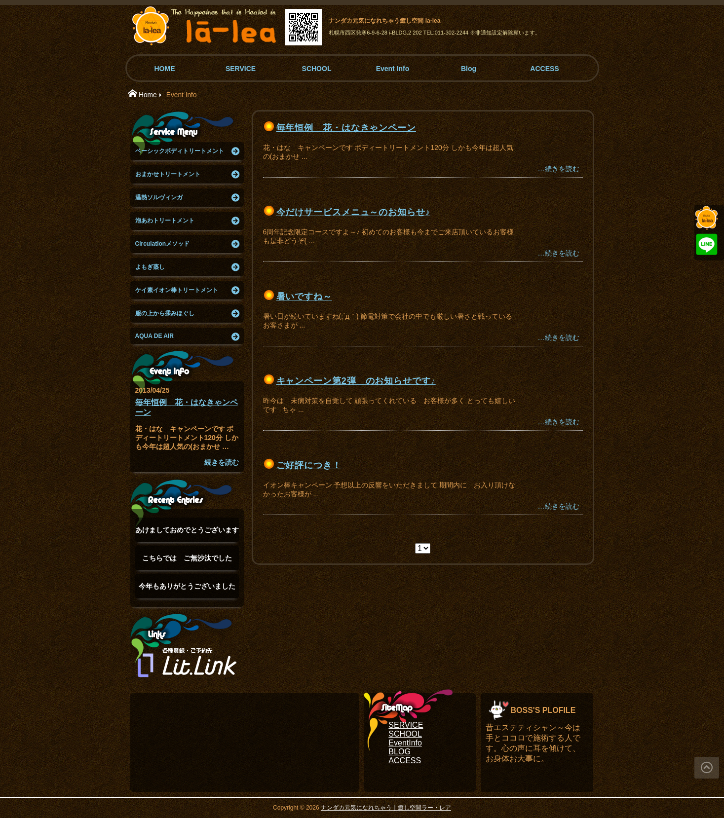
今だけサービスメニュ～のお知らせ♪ (353, 212)
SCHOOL (317, 69)
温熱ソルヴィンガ (159, 197)
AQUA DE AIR (154, 336)
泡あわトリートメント (164, 220)
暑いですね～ (304, 296)
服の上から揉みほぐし (164, 313)
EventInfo (405, 743)
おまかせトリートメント (167, 174)
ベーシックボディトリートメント (179, 151)
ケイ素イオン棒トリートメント (176, 290)
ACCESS (544, 69)
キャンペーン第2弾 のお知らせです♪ (356, 381)
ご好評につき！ (309, 465)
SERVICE (241, 69)
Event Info (393, 69)
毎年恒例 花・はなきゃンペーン (346, 128)
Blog (468, 69)
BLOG (399, 751)
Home (148, 95)
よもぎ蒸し (150, 266)
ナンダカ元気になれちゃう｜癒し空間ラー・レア (386, 807)
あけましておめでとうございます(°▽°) (187, 534)
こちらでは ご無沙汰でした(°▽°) (187, 562)
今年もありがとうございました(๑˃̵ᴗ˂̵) (187, 590)
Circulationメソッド (162, 243)
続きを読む (221, 462)
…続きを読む (558, 169)
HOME (164, 69)
